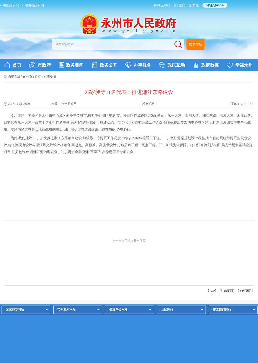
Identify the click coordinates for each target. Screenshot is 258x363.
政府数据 (206, 65)
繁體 (182, 5)
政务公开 (104, 65)
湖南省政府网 (34, 5)
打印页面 (227, 291)
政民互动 (172, 65)
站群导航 (195, 44)
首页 (12, 65)
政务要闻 (71, 65)
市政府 (40, 65)
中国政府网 (11, 5)
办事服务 (138, 65)
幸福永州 (240, 65)
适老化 (194, 5)
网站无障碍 (162, 5)
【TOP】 (212, 291)
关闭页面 (245, 291)
